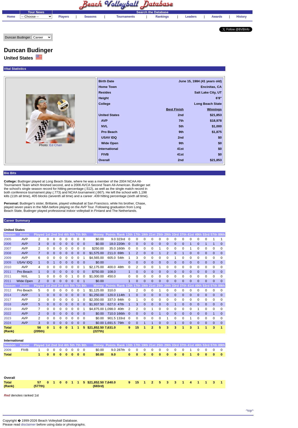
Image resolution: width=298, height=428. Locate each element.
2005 (7, 239)
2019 (7, 309)
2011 (7, 271)
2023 (7, 318)
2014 (7, 295)
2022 (7, 313)
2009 (7, 258)
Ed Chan (55, 145)
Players (63, 16)
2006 (7, 244)
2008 (7, 253)
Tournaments (125, 16)
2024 (7, 323)
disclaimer (28, 424)
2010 (7, 267)
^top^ (249, 410)
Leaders (190, 16)
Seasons (90, 16)
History (242, 16)
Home (11, 16)
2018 (7, 304)
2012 (7, 290)
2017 (7, 299)
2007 (7, 248)
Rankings (162, 16)
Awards (217, 16)
